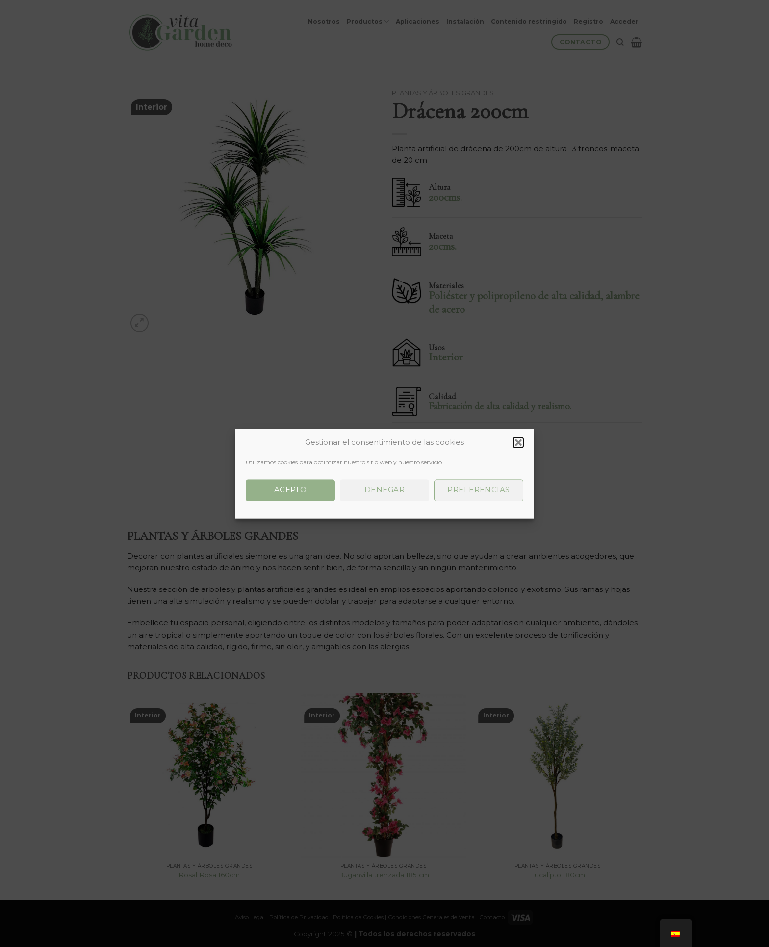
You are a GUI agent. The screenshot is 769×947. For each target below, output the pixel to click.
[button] (518, 442)
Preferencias (478, 489)
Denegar (384, 489)
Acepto (290, 489)
